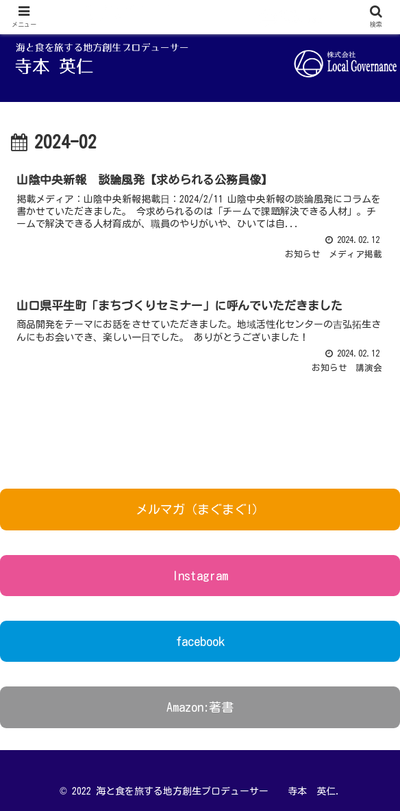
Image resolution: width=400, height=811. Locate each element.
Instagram (200, 575)
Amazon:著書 (200, 707)
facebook (200, 641)
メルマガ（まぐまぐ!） (200, 509)
